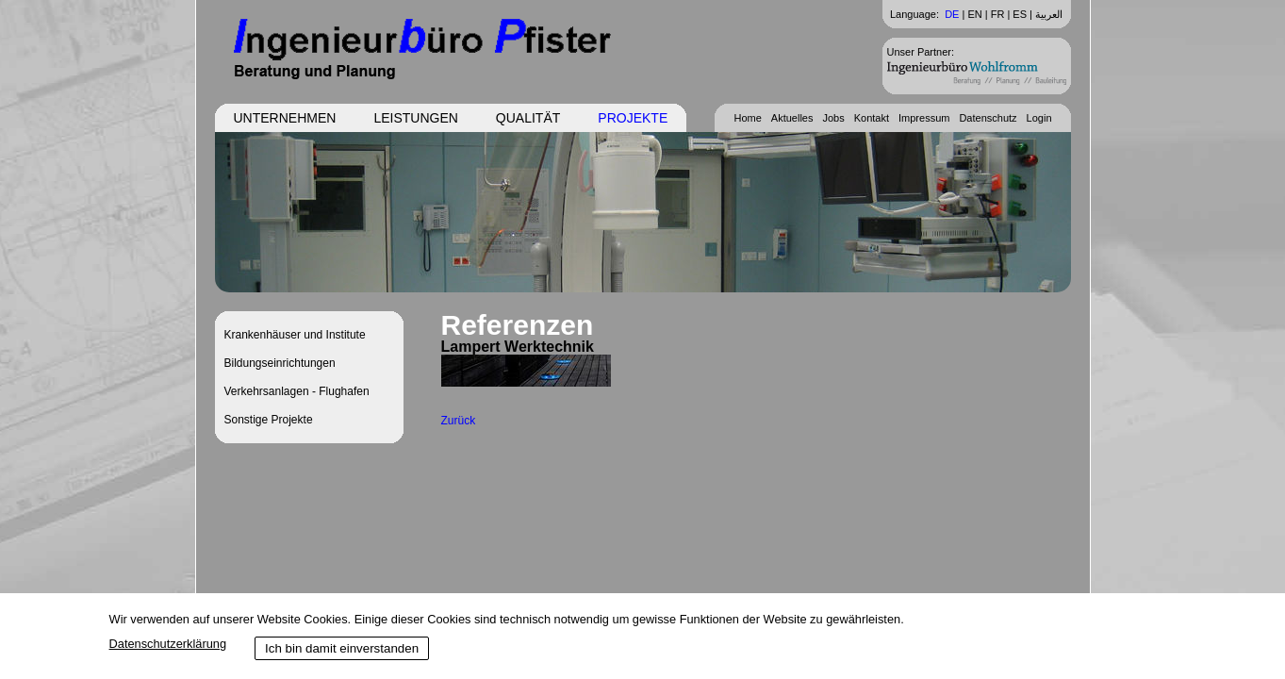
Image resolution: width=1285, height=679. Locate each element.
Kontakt (871, 118)
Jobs (833, 118)
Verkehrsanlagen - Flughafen (297, 391)
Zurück (458, 420)
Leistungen (415, 117)
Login (1039, 118)
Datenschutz (987, 118)
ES (1020, 14)
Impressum (923, 118)
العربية (1049, 14)
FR (998, 14)
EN (974, 14)
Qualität (528, 117)
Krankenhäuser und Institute (295, 334)
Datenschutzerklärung (167, 644)
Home (747, 118)
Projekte (632, 117)
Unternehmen (285, 117)
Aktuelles (792, 118)
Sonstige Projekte (268, 419)
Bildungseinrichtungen (280, 363)
